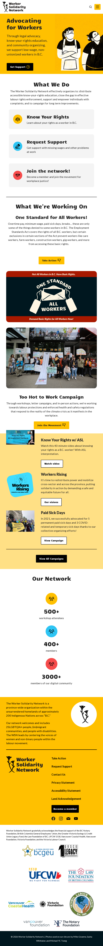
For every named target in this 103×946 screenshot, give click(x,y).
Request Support (62, 766)
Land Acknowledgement (66, 798)
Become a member (65, 808)
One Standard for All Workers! (51, 217)
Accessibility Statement (66, 790)
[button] (97, 7)
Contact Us (58, 774)
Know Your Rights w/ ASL (63, 440)
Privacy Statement (63, 782)
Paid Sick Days (53, 512)
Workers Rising (54, 474)
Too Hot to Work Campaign (51, 396)
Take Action (59, 758)
